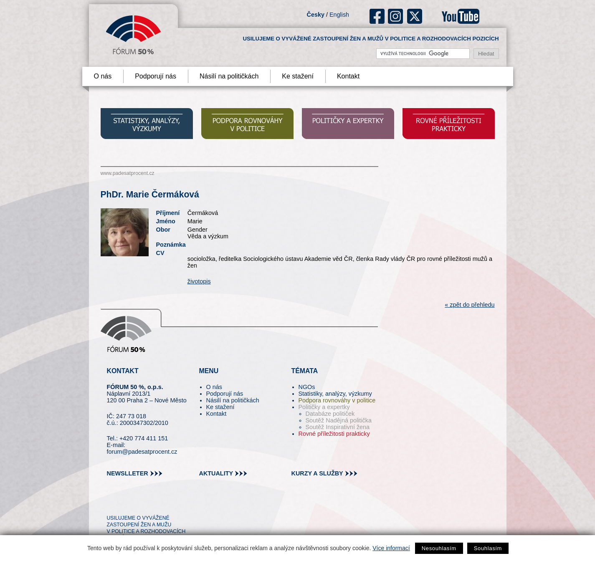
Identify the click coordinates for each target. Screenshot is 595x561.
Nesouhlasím (439, 548)
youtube (460, 16)
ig (395, 16)
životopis (199, 281)
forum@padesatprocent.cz (142, 451)
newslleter (127, 473)
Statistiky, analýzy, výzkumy (335, 393)
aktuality (216, 473)
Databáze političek (330, 413)
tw (112, 503)
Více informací (391, 548)
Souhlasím (488, 548)
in (154, 503)
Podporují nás (155, 76)
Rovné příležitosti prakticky (334, 433)
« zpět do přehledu (469, 304)
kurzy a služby (317, 473)
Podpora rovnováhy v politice (337, 400)
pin (126, 503)
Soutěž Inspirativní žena (338, 427)
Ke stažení (298, 76)
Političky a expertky (324, 407)
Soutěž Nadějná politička (339, 420)
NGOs (307, 387)
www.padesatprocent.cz (127, 173)
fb (377, 16)
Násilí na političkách (229, 76)
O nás (103, 76)
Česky (315, 14)
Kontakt (348, 76)
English (339, 14)
